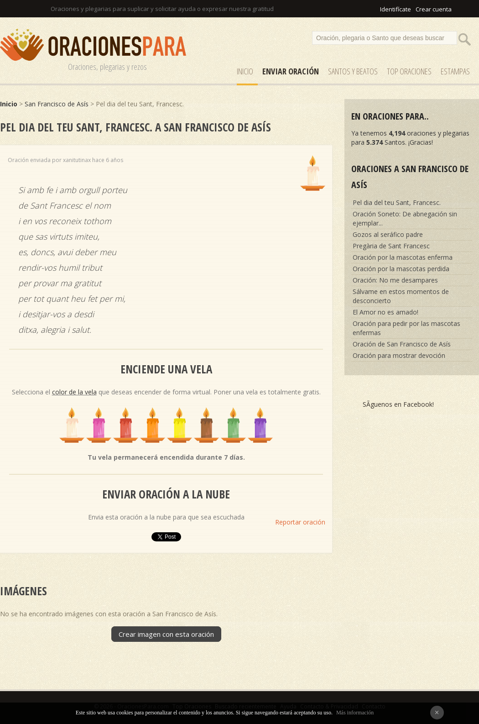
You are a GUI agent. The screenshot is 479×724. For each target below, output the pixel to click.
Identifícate (395, 9)
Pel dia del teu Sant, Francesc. (397, 202)
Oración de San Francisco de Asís (402, 344)
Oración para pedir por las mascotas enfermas (406, 328)
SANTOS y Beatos (353, 71)
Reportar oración (300, 522)
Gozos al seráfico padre (388, 234)
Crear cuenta (434, 9)
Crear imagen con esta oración (166, 634)
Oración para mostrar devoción (399, 355)
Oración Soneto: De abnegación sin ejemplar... (405, 218)
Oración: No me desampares (395, 280)
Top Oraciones (409, 71)
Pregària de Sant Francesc (391, 245)
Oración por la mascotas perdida (401, 268)
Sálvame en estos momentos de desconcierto (401, 296)
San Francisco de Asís (57, 104)
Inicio (245, 71)
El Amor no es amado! (385, 312)
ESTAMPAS (455, 71)
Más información (355, 712)
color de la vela (74, 392)
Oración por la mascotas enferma (403, 257)
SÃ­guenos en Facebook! (398, 404)
